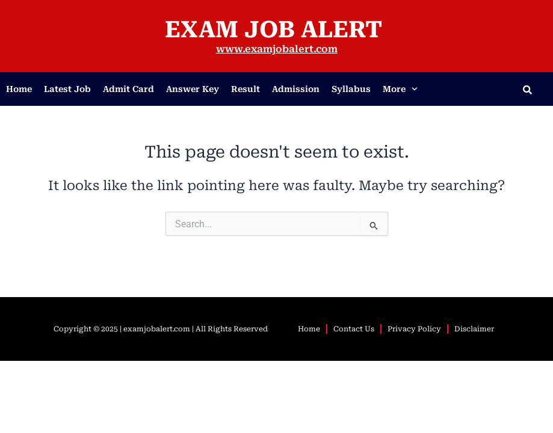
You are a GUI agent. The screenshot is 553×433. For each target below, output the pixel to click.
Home (19, 89)
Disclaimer (474, 329)
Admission (296, 89)
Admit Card (128, 89)
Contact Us (353, 329)
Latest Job (67, 89)
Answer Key (192, 89)
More (400, 89)
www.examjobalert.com (277, 49)
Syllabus (351, 89)
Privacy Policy (414, 329)
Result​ (245, 89)
